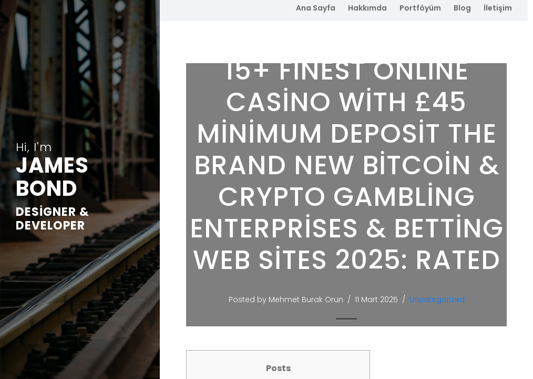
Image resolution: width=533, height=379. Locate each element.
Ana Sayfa (315, 8)
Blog (462, 8)
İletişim (498, 8)
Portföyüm (420, 8)
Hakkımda (367, 8)
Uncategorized (438, 299)
